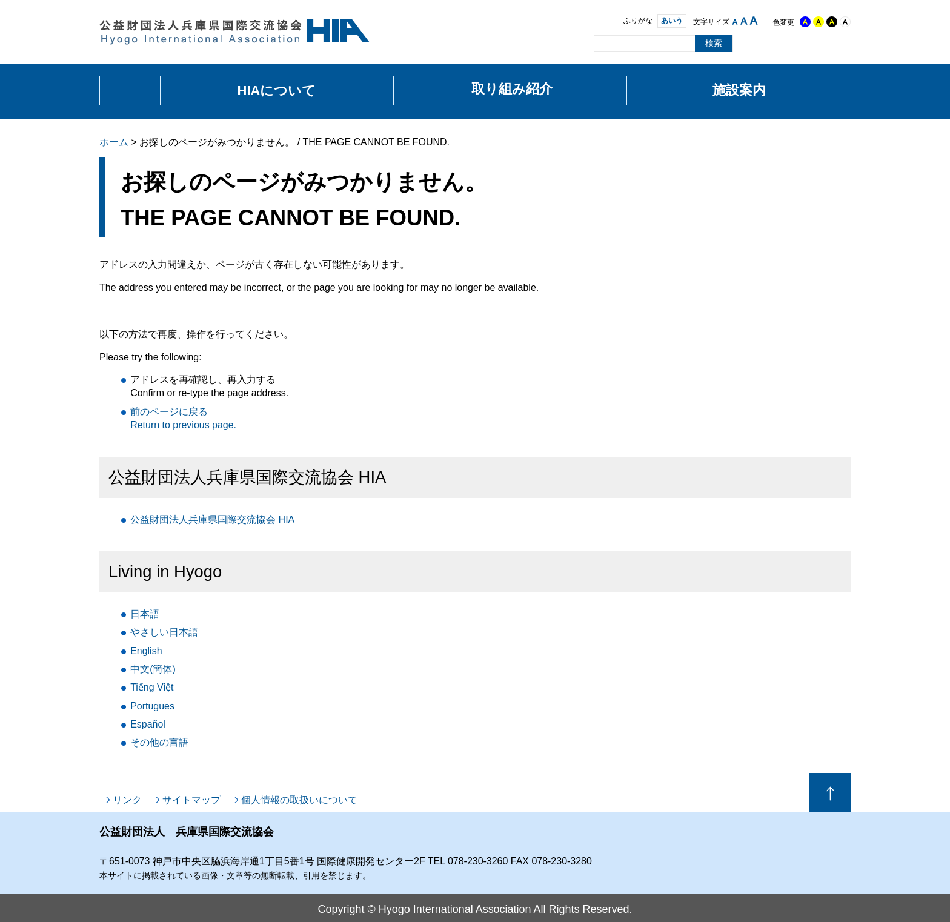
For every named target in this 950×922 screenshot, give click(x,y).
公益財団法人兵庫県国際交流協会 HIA (212, 519)
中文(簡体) (153, 669)
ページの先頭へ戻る (830, 792)
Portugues (152, 706)
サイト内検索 (583, 43)
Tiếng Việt (151, 687)
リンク (127, 800)
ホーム (113, 142)
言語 (159, 742)
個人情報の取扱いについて (299, 800)
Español (147, 724)
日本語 (144, 614)
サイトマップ (191, 800)
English (146, 651)
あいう (667, 20)
